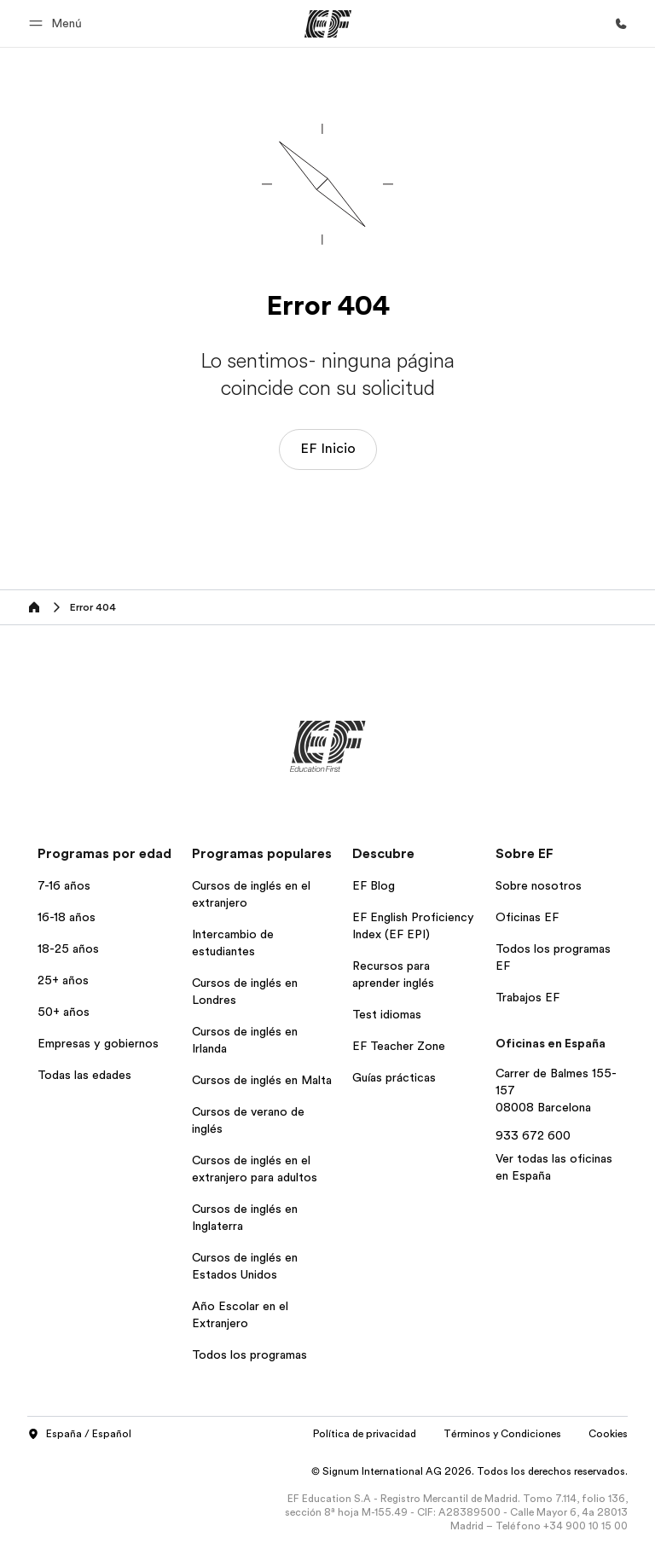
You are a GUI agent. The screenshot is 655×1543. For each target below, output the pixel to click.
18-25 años (68, 948)
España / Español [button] (79, 1434)
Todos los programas (249, 1354)
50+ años (64, 1011)
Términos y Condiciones (502, 1434)
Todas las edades (84, 1075)
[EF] (327, 24)
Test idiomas (386, 1014)
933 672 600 (533, 1135)
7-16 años (64, 885)
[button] (58, 23)
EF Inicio (328, 448)
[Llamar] (621, 24)
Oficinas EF (527, 917)
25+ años (63, 980)
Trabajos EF (527, 997)
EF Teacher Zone (398, 1046)
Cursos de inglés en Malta (262, 1080)
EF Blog (373, 885)
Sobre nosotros (539, 885)
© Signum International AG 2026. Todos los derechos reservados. (469, 1471)
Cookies (608, 1434)
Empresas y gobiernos (98, 1043)
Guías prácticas (394, 1077)
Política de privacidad (364, 1434)
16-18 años (67, 917)
